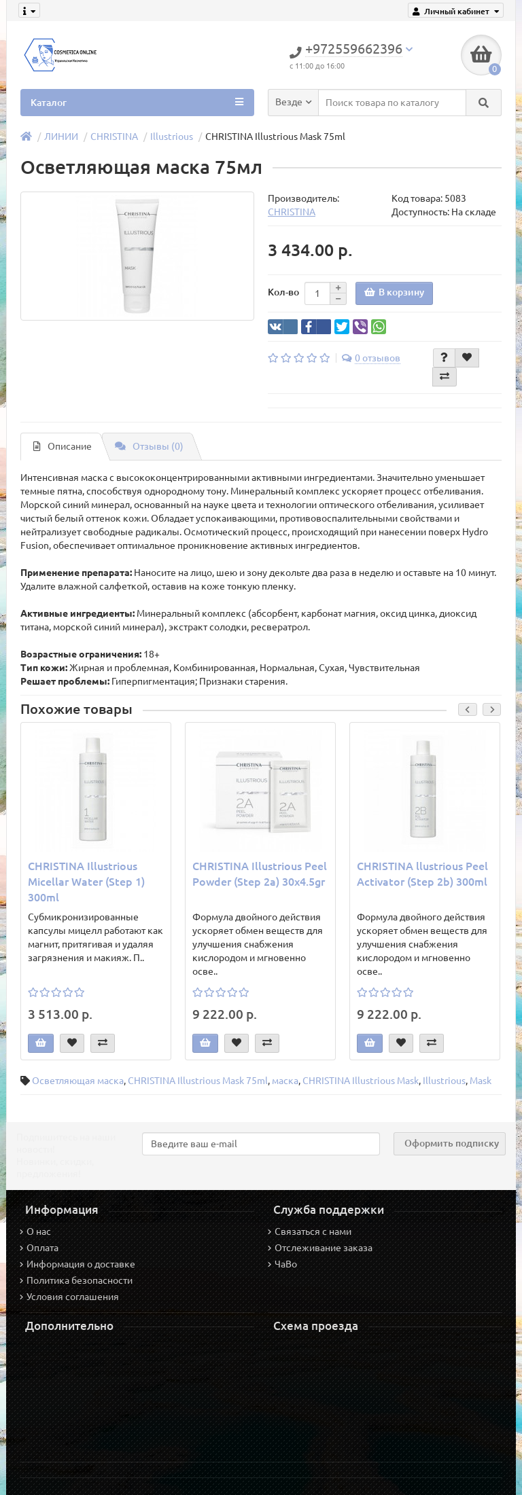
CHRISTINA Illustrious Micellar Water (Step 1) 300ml (86, 881)
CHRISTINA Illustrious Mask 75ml (198, 1080)
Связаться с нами (309, 1231)
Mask (480, 1080)
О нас (35, 1231)
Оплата (39, 1247)
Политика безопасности (76, 1280)
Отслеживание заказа (320, 1247)
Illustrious (171, 136)
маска (285, 1080)
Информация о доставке (77, 1264)
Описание (62, 446)
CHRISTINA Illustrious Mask (360, 1080)
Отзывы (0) (149, 446)
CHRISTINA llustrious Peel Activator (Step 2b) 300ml (422, 874)
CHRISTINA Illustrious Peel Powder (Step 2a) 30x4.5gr (259, 874)
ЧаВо (282, 1264)
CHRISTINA (114, 136)
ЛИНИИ (61, 136)
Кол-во (283, 292)
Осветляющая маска (78, 1080)
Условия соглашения (69, 1296)
